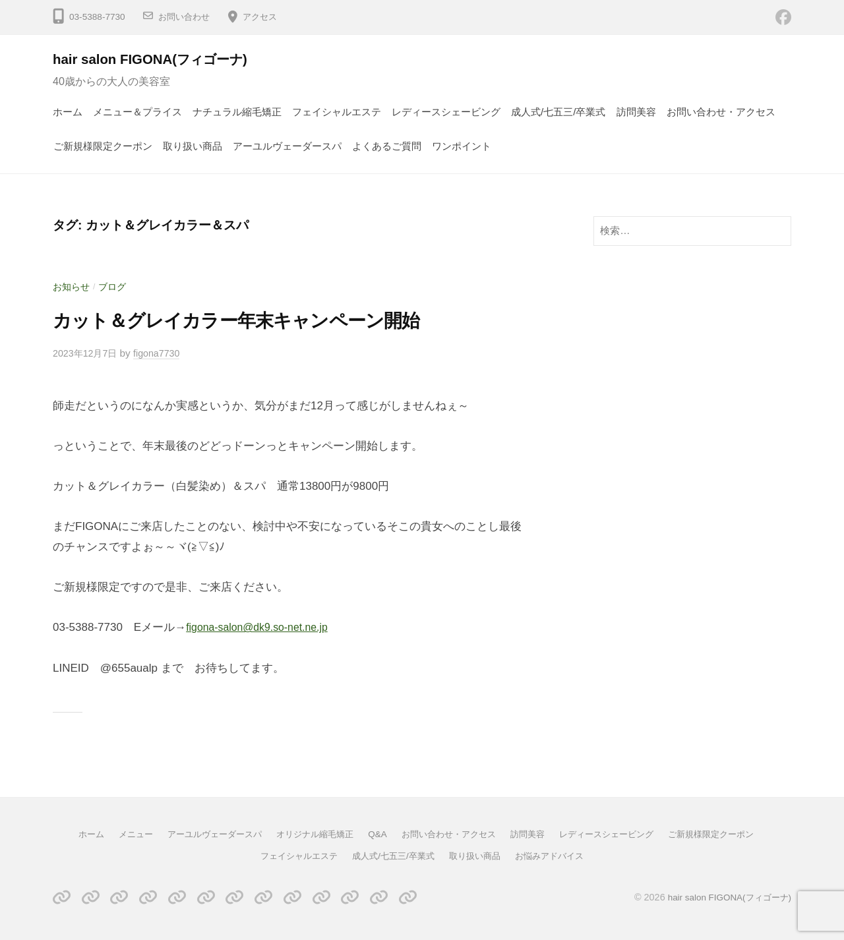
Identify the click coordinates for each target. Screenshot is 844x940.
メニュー (118, 834)
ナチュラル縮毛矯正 (237, 111)
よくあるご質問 (386, 146)
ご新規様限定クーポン (102, 146)
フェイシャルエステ (336, 111)
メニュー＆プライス (137, 111)
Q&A (375, 834)
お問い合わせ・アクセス (721, 111)
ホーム (67, 111)
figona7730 (163, 353)
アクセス (265, 17)
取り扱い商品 (192, 146)
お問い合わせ (186, 17)
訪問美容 (636, 111)
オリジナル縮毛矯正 (308, 834)
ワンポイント (461, 146)
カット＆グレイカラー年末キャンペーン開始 (262, 320)
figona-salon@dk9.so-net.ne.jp (262, 627)
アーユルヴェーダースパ (287, 146)
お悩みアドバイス (557, 855)
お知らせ (72, 286)
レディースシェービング (446, 111)
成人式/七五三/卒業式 (558, 111)
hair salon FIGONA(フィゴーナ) (161, 59)
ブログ (116, 286)
